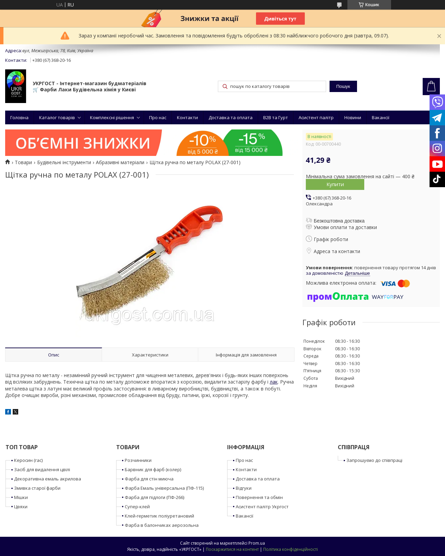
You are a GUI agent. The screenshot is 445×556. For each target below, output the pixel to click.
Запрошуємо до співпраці (374, 460)
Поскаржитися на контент (232, 549)
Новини (352, 117)
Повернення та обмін (259, 497)
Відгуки (244, 488)
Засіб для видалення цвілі (42, 469)
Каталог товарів (57, 117)
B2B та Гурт (275, 117)
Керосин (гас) (28, 460)
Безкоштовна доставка (339, 221)
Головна (19, 117)
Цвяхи (20, 506)
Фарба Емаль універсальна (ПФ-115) (164, 488)
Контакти (187, 117)
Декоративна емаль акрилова (47, 479)
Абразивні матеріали (120, 162)
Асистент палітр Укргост (262, 506)
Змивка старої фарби (37, 488)
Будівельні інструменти (64, 162)
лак (274, 381)
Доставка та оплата (231, 117)
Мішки (21, 497)
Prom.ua (256, 543)
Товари (23, 162)
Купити (335, 184)
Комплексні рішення (112, 117)
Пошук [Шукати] (343, 86)
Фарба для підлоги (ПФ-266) (154, 497)
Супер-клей (137, 506)
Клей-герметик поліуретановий (159, 516)
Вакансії (380, 117)
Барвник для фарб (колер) (153, 469)
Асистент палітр (316, 117)
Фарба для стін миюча (149, 479)
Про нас (157, 117)
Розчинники (138, 460)
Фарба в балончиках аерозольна (162, 525)
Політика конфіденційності (290, 549)
